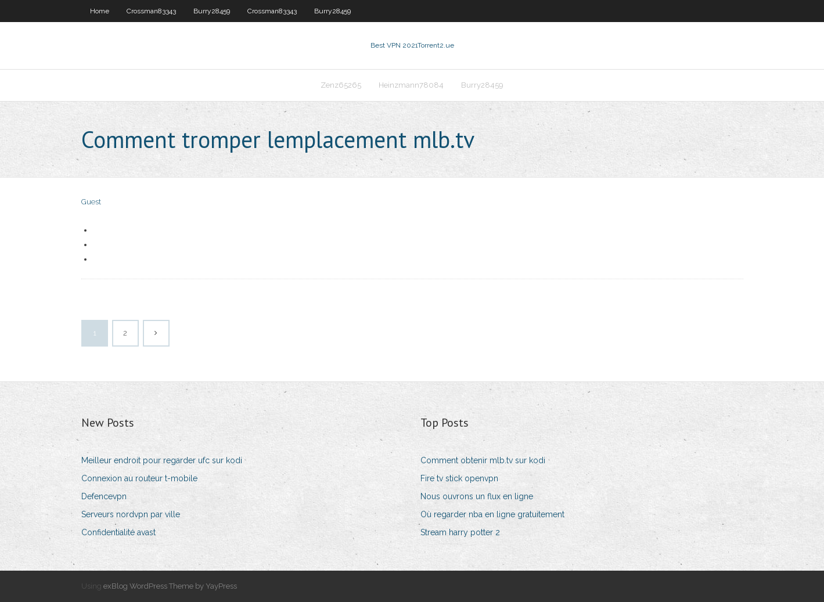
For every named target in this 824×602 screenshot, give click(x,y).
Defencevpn (104, 496)
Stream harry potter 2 (460, 532)
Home (99, 11)
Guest (91, 201)
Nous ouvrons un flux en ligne (476, 496)
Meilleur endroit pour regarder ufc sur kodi (161, 460)
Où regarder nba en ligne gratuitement (492, 514)
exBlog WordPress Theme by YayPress (170, 586)
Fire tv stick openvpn (459, 478)
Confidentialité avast (118, 532)
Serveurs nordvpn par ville (130, 514)
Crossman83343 (151, 11)
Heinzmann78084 (411, 85)
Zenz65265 (341, 85)
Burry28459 (211, 11)
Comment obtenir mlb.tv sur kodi (482, 460)
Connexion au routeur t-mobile (139, 478)
